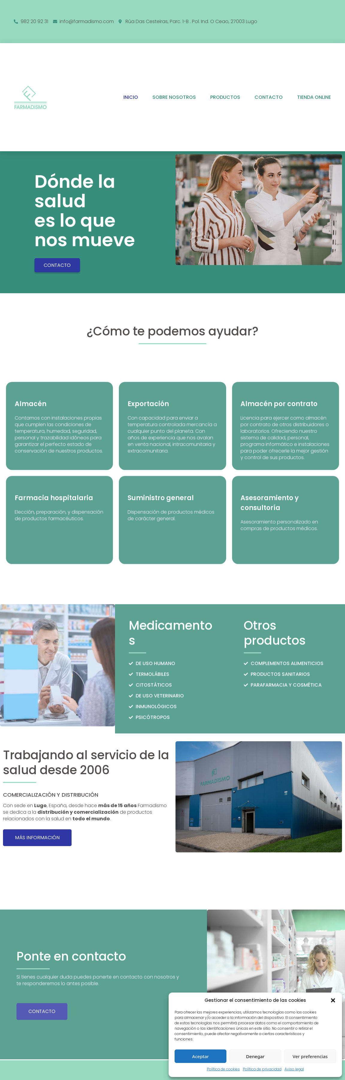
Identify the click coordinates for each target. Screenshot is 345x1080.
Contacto (269, 97)
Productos (225, 97)
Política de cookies (223, 1069)
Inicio (130, 97)
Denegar (255, 1056)
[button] (333, 1000)
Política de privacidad (262, 1069)
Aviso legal (294, 1069)
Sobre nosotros (174, 97)
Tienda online (314, 97)
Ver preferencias (310, 1056)
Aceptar (200, 1056)
